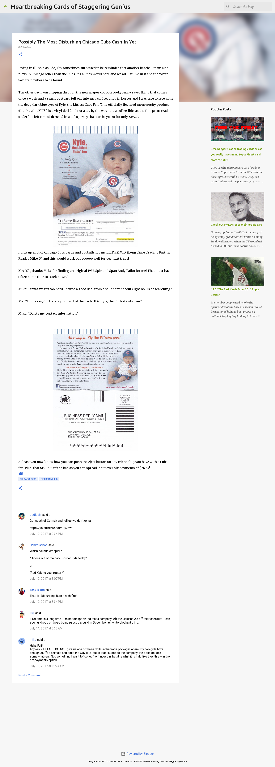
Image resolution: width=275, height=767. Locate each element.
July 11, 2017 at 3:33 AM (46, 628)
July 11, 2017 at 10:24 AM (47, 666)
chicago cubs (28, 479)
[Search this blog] (252, 6)
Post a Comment (29, 675)
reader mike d (49, 479)
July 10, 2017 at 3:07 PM (46, 578)
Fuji (32, 613)
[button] (20, 54)
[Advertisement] (96, 715)
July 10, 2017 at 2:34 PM (46, 534)
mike (33, 639)
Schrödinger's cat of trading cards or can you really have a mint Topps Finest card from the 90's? (236, 154)
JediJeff (35, 515)
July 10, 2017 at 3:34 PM (46, 602)
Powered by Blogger (137, 754)
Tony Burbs (37, 590)
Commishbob (39, 545)
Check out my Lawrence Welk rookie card (237, 224)
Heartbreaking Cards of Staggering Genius (70, 6)
